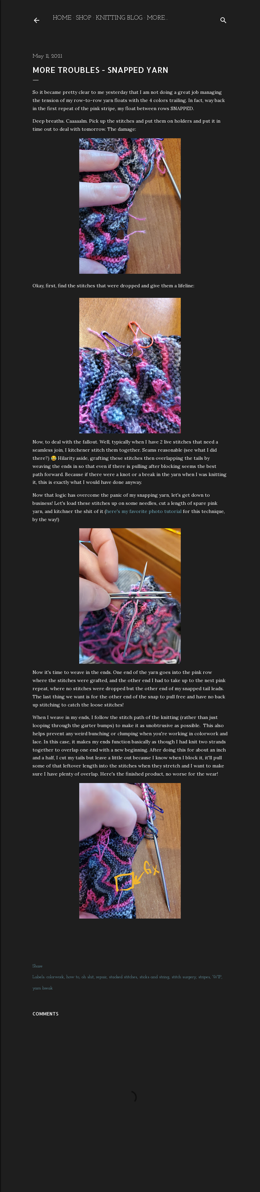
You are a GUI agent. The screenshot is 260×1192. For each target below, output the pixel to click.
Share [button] (37, 966)
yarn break (42, 988)
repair (101, 977)
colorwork (55, 977)
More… (157, 18)
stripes (204, 977)
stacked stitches (123, 977)
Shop (83, 18)
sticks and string (154, 977)
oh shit (88, 977)
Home (62, 18)
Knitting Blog (119, 18)
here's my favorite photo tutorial (144, 511)
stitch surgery (184, 977)
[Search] (223, 19)
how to (72, 977)
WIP (216, 977)
